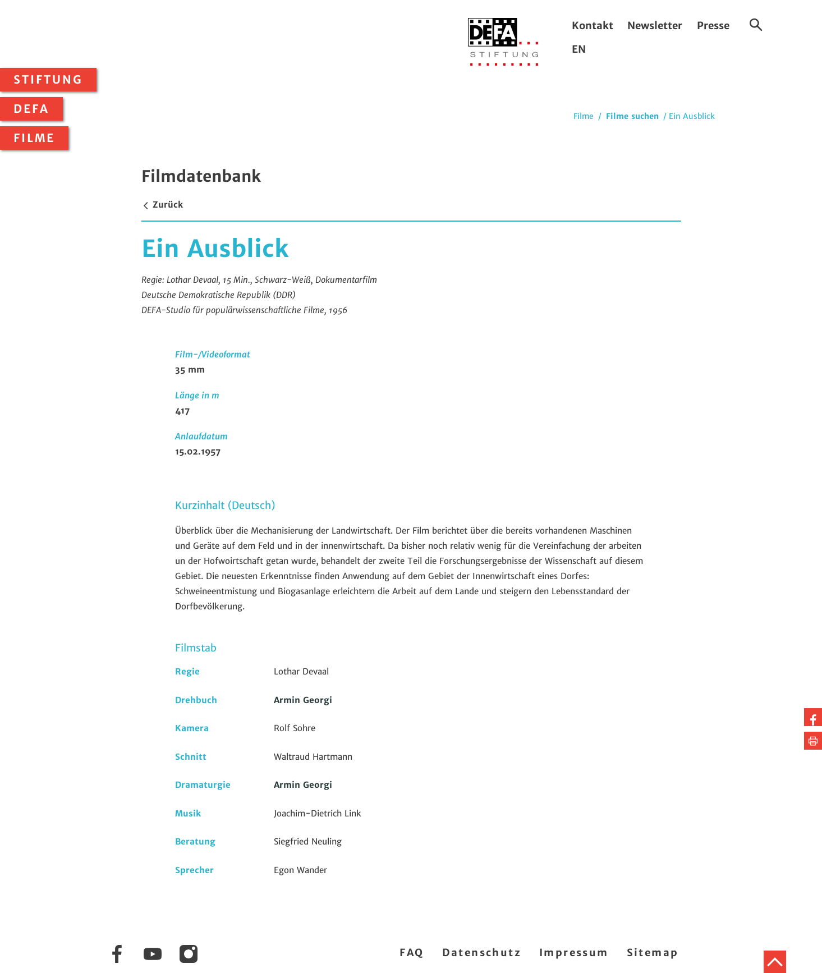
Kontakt (592, 25)
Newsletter (654, 25)
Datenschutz (481, 952)
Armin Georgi (303, 700)
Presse (713, 25)
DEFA (31, 109)
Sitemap (653, 952)
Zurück (162, 204)
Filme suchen (632, 116)
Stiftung (48, 79)
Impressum (574, 952)
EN (579, 49)
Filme (34, 138)
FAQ (411, 952)
